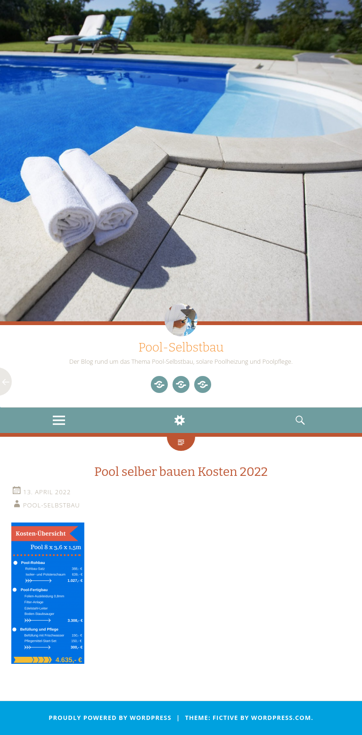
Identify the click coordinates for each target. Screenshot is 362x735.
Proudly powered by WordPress (110, 717)
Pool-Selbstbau (180, 347)
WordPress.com (281, 717)
